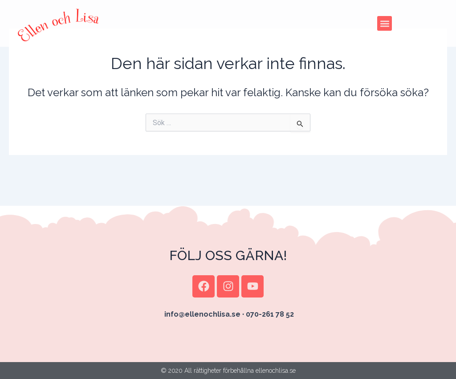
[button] (384, 23)
